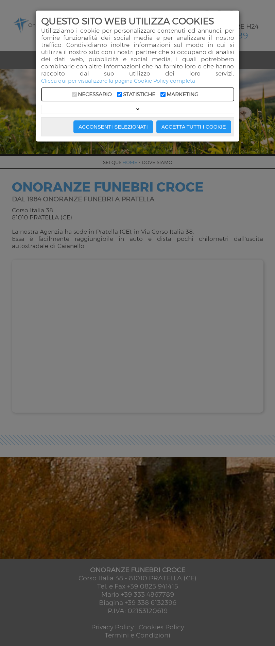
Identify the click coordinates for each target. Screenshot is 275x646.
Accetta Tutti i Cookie (193, 127)
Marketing (183, 94)
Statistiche (139, 94)
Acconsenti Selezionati (113, 127)
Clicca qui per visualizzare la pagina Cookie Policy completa (118, 81)
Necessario (95, 94)
